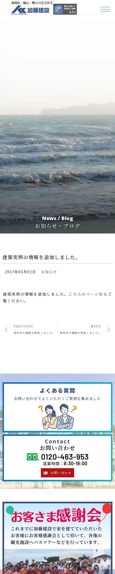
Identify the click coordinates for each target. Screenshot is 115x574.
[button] (105, 9)
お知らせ (49, 271)
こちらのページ (83, 294)
